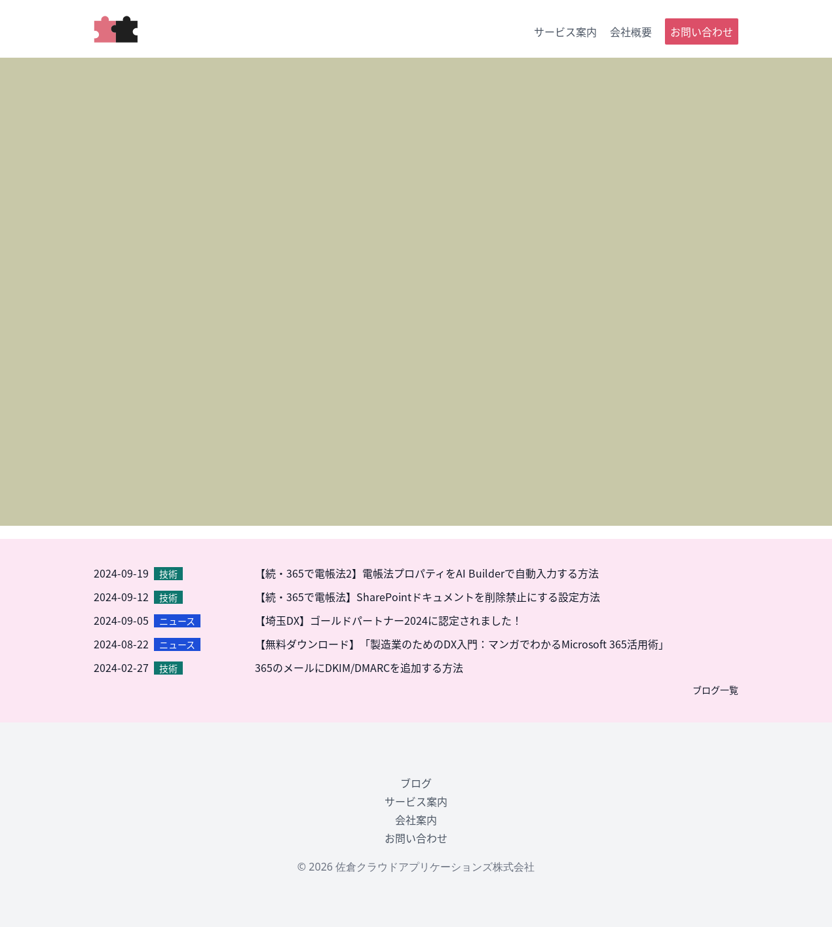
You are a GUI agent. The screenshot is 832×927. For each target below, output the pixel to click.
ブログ (416, 783)
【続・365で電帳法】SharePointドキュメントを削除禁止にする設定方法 (427, 596)
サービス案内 (565, 31)
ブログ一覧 (715, 689)
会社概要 (631, 31)
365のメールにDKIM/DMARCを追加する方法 (359, 667)
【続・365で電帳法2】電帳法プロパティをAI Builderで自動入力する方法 (427, 573)
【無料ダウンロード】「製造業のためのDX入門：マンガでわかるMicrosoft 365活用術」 (462, 644)
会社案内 (416, 819)
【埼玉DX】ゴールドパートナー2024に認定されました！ (388, 620)
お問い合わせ (701, 31)
